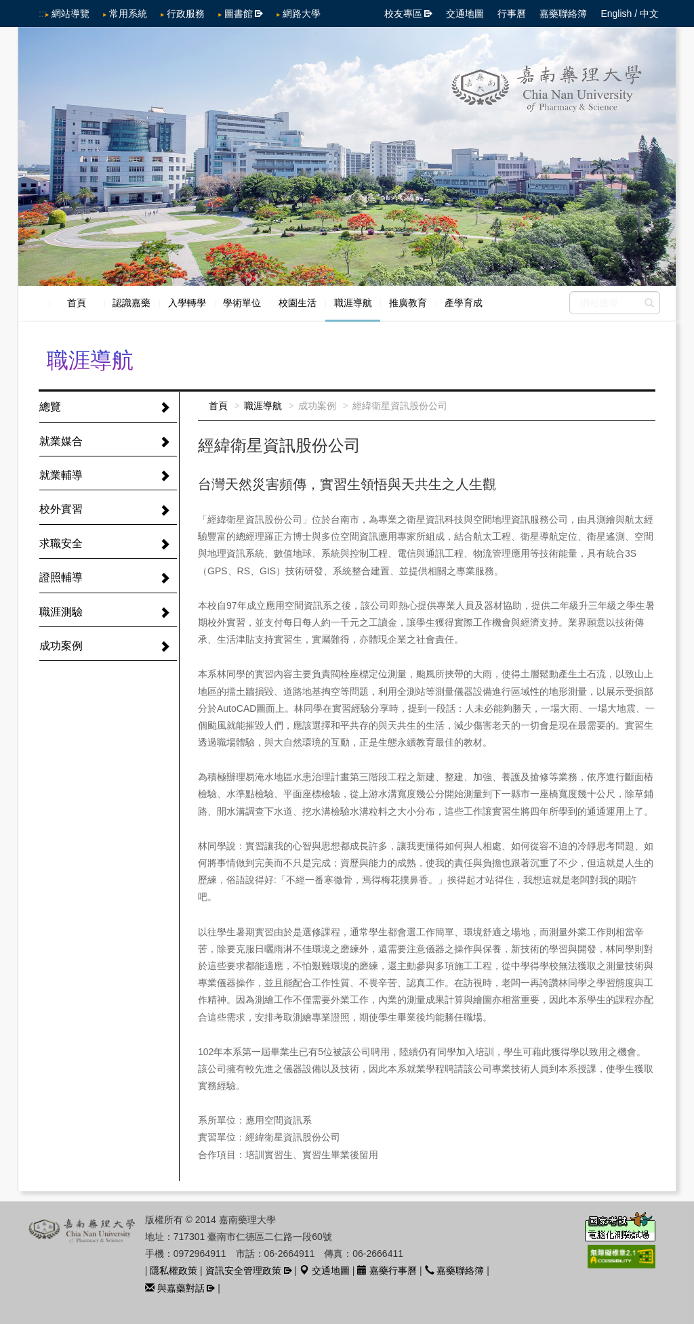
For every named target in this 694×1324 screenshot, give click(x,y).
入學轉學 (187, 302)
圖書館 (238, 13)
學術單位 (242, 302)
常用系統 (128, 13)
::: (43, 13)
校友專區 (403, 13)
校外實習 (61, 509)
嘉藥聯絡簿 (563, 13)
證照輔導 (61, 577)
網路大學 (302, 13)
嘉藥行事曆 (387, 1270)
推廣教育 (408, 302)
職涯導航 (353, 302)
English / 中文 (629, 13)
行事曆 (511, 13)
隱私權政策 (173, 1270)
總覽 (50, 406)
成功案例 (61, 646)
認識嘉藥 (131, 302)
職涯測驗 (61, 612)
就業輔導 (61, 475)
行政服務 (186, 13)
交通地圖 (465, 13)
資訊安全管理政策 (243, 1270)
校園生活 (298, 302)
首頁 (76, 302)
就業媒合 (61, 441)
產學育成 (464, 302)
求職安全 (61, 543)
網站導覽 (70, 13)
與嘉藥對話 (175, 1288)
